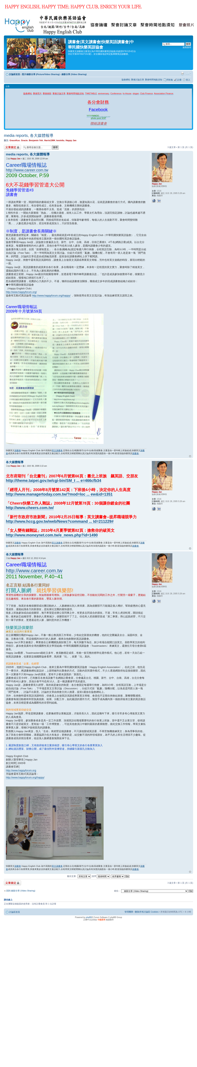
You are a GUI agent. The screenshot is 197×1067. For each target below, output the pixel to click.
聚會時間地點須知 (153, 79)
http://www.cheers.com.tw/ (30, 508)
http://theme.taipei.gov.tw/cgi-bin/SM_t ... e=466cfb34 (53, 480)
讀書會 (17, 450)
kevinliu (60, 140)
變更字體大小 (188, 73)
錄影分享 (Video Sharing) (74, 74)
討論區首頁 (14, 74)
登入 (188, 80)
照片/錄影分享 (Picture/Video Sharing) (41, 74)
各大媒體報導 (14, 462)
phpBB (89, 917)
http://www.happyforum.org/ (21, 292)
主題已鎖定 (12, 147)
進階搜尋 (187, 47)
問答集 (170, 80)
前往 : (117, 891)
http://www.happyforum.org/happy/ (51, 295)
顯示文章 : (79, 876)
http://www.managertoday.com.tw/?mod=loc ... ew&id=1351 (59, 494)
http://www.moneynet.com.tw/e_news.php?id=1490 (52, 535)
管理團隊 (128, 912)
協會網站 (126, 79)
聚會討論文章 (137, 79)
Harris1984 (49, 140)
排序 (101, 876)
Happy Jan (70, 140)
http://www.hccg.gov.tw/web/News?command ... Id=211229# (60, 521)
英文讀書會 (57, 450)
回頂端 (190, 456)
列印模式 (182, 73)
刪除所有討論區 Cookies (146, 912)
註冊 (179, 80)
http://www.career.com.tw (27, 170)
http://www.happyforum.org (21, 770)
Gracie (24, 140)
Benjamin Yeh (36, 140)
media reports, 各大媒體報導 (28, 135)
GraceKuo (15, 140)
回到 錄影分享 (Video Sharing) (20, 890)
